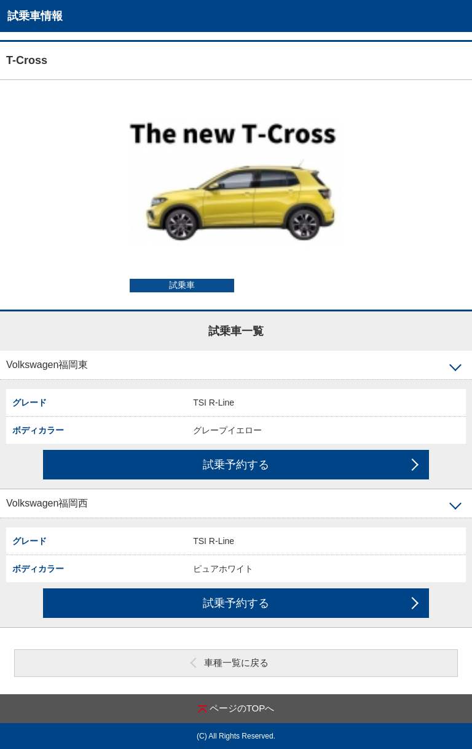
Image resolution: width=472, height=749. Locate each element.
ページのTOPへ (242, 708)
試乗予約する (236, 465)
